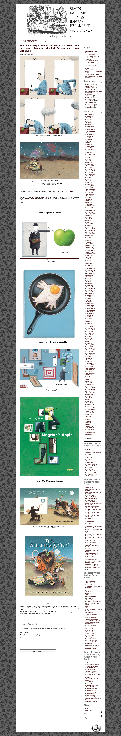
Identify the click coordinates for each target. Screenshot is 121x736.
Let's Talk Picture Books (92, 682)
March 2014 (89, 283)
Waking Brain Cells (91, 642)
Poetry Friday (89, 102)
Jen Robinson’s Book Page (93, 620)
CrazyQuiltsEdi (90, 518)
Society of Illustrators (91, 476)
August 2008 (89, 394)
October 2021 (89, 132)
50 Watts (88, 449)
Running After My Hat (91, 474)
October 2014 (89, 272)
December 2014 (90, 268)
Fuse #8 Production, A (92, 614)
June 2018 (89, 199)
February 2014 (90, 285)
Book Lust (88, 454)
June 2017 (89, 219)
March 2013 (89, 303)
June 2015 (89, 258)
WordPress (89, 710)
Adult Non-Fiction (90, 88)
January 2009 (89, 386)
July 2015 (88, 257)
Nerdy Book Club (90, 540)
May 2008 (88, 399)
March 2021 (89, 144)
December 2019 (90, 169)
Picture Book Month (91, 687)
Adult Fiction (89, 86)
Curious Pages (90, 672)
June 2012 (89, 318)
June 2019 (89, 179)
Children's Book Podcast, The (94, 508)
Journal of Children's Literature (94, 529)
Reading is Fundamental (92, 544)
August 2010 (89, 355)
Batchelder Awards (91, 495)
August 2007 (89, 414)
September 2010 (90, 353)
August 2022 (89, 116)
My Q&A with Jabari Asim (29, 40)
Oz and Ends (89, 632)
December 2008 (90, 388)
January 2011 (89, 346)
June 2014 (89, 278)
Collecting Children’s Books (93, 601)
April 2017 (89, 222)
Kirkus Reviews (90, 462)
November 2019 (90, 171)
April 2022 (89, 123)
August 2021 (89, 136)
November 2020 (90, 151)
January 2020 (89, 167)
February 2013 (90, 305)
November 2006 (90, 429)
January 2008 (89, 406)
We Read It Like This (91, 701)
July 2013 (88, 297)
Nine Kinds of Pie (90, 630)
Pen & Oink (89, 683)
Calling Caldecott (90, 669)
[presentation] (38, 661)
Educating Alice (90, 612)
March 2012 (89, 323)
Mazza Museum (90, 533)
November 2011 (90, 330)
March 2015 (89, 263)
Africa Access (89, 487)
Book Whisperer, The (91, 498)
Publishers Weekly (91, 472)
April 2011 (89, 341)
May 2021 (88, 141)
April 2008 (89, 401)
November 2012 (90, 310)
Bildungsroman (90, 595)
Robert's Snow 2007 (91, 104)
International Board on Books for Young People (93, 527)
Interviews (89, 97)
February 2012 (90, 325)
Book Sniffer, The (90, 667)
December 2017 (90, 209)
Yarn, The (88, 569)
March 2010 (89, 363)
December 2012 (90, 308)
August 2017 (89, 215)
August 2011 (89, 335)
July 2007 (88, 416)
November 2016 (90, 230)
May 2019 (88, 181)
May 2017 (88, 220)
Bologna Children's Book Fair (94, 497)
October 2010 (89, 351)
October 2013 (89, 292)
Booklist (88, 456)
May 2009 (88, 379)
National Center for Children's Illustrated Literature (93, 535)
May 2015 (88, 260)
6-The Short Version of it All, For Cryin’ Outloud (94, 64)
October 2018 (89, 192)
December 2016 (90, 229)
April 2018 (89, 202)
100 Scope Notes (90, 581)
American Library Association (94, 452)
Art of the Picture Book (92, 666)
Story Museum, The (91, 559)
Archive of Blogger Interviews (94, 70)
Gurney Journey (90, 461)
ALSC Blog (89, 584)
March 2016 (89, 244)
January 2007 (89, 426)
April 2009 (89, 381)
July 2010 (88, 356)
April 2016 (89, 242)
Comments (89, 719)
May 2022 (88, 121)
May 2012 (88, 320)
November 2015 (90, 250)
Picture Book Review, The (93, 688)
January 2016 (89, 247)
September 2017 (90, 214)
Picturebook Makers (91, 690)
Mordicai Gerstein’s (45, 197)
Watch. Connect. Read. (92, 564)
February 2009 (90, 384)
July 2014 (88, 277)
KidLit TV (88, 531)
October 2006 (89, 431)
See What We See (91, 554)
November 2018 (90, 190)
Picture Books (90, 101)
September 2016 (90, 234)
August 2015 (89, 255)
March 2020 (89, 164)
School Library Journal (92, 553)
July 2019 (88, 177)
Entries (88, 717)
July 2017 (88, 217)
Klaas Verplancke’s (32, 198)
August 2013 (89, 295)
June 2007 (89, 417)
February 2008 (90, 404)
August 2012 (89, 315)
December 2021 (90, 129)
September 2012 (90, 313)
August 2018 (89, 195)
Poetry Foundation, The (92, 471)
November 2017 (90, 210)
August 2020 (89, 156)
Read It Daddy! (90, 635)
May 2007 (88, 419)
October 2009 (89, 371)
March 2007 (89, 422)
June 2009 (89, 378)
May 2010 (88, 359)
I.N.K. (87, 615)
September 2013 (90, 293)
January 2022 (89, 128)
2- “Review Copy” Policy (93, 56)
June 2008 (89, 398)
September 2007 (90, 413)
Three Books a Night (91, 697)
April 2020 (89, 162)
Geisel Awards (90, 521)
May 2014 (88, 280)
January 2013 (89, 306)
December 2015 (90, 248)
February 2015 (90, 265)
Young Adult (89, 107)
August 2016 (89, 235)
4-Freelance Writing (92, 60)
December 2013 (90, 288)
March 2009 (89, 383)
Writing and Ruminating (92, 645)
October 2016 (89, 232)
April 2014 (89, 282)
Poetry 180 (89, 467)
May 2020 (88, 161)
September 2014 (90, 273)
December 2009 (90, 368)
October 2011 (89, 331)
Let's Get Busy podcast (92, 625)
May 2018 (88, 200)
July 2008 (88, 396)
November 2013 (90, 290)
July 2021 (88, 137)
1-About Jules (91, 54)
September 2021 (90, 134)
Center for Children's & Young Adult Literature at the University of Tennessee (93, 503)
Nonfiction (88, 99)
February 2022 (90, 126)
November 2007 (90, 409)
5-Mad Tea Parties (92, 62)
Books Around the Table (92, 596)
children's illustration (91, 671)
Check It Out (89, 598)
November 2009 (90, 369)
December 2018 (90, 189)
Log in (87, 708)
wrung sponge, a (90, 647)
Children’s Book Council (92, 506)
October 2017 (89, 212)
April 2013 (89, 301)
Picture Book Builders (92, 685)
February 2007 (90, 424)
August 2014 (89, 275)
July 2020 (88, 157)
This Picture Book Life (92, 695)
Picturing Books (90, 693)
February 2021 (90, 146)
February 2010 (90, 364)
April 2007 (89, 421)
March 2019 (89, 184)
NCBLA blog (89, 628)
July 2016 (88, 237)
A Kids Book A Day (91, 582)
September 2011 (90, 333)
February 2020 (90, 166)
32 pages (88, 662)
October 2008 (89, 391)
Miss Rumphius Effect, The (93, 627)
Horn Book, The (90, 525)
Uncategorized (90, 106)
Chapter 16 (89, 459)
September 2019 (90, 174)
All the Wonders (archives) (93, 664)
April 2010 (89, 361)
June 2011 (89, 338)
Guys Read (89, 523)
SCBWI (88, 548)
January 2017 (89, 227)
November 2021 (90, 131)
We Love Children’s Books (93, 567)
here (71, 191)
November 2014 (90, 270)
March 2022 (89, 124)
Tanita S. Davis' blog (91, 640)
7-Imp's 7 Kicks (90, 84)
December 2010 (90, 348)
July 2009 (88, 376)
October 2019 (89, 172)
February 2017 (90, 225)
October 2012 (89, 311)
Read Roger (89, 637)
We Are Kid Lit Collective (92, 566)
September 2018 (90, 194)
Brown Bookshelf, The (92, 500)
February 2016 (90, 245)
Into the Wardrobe (91, 617)
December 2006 (90, 427)
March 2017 (89, 224)
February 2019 (90, 186)
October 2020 (89, 152)
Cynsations (89, 608)
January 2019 (89, 187)
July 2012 (88, 316)
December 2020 (90, 149)
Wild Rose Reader (91, 643)
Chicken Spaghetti (91, 600)
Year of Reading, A (91, 648)
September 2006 (90, 432)
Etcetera (88, 94)
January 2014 (89, 287)
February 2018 (90, 205)
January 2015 (89, 267)
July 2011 (88, 336)
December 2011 (90, 328)
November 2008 (90, 389)
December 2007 (90, 408)
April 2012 (89, 321)
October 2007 (89, 411)
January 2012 (89, 326)
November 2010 (90, 350)
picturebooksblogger (91, 692)
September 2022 (90, 114)
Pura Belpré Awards (91, 542)
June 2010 (89, 358)
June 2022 (89, 119)
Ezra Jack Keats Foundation (93, 520)
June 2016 (89, 239)
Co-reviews (89, 89)
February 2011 (90, 345)
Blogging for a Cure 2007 (94, 74)
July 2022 (88, 118)
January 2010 (89, 366)
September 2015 (90, 253)
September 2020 (90, 154)
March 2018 (89, 204)
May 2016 (88, 240)
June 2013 (89, 298)
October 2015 (89, 252)
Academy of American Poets (93, 451)
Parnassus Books (90, 466)
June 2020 (89, 159)
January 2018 (89, 207)
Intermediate (89, 96)
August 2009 (89, 374)
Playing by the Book (91, 633)
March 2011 (89, 343)
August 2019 (89, 176)
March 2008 (89, 403)
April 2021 (89, 142)
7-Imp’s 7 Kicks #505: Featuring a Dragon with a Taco (34, 41)
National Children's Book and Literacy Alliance (93, 538)
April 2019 (89, 182)
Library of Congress (91, 464)
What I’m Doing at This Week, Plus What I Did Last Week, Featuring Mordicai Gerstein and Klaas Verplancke (49, 48)
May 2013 (88, 300)
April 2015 (89, 262)
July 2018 (88, 197)
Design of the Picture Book (93, 674)
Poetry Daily (89, 469)
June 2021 (89, 139)
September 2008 (90, 393)
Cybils (87, 606)
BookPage (89, 457)
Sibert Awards (90, 556)
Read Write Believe (91, 638)
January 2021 (89, 147)
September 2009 (90, 373)
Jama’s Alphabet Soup (92, 619)
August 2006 (89, 434)
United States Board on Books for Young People (93, 562)
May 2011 (88, 340)
